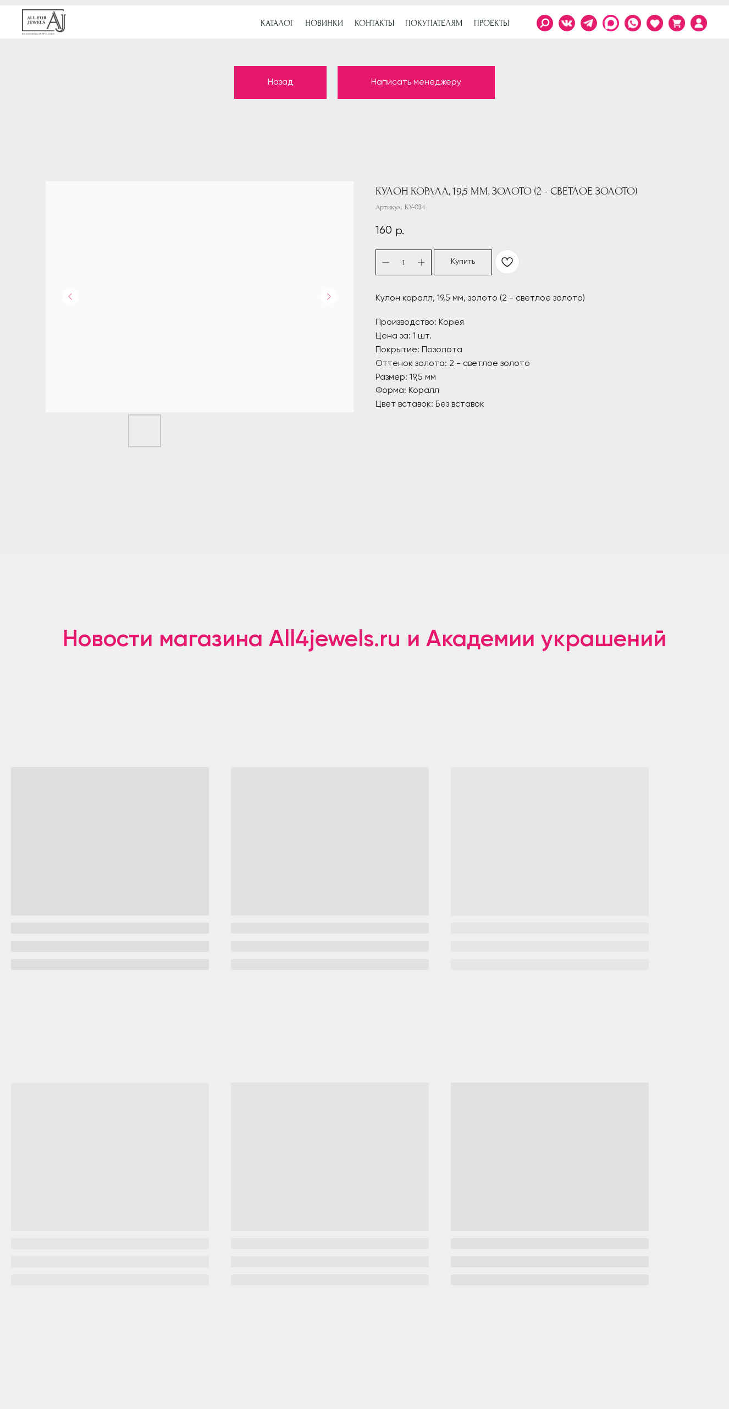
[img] (699, 23)
